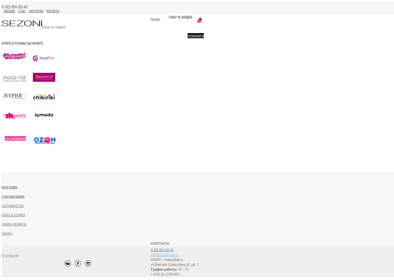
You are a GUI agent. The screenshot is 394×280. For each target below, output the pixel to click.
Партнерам (36, 11)
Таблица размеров (14, 224)
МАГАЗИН (9, 11)
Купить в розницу (13, 215)
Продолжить (196, 36)
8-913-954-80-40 (162, 249)
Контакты (53, 11)
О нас (22, 11)
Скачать (7, 233)
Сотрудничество (13, 206)
